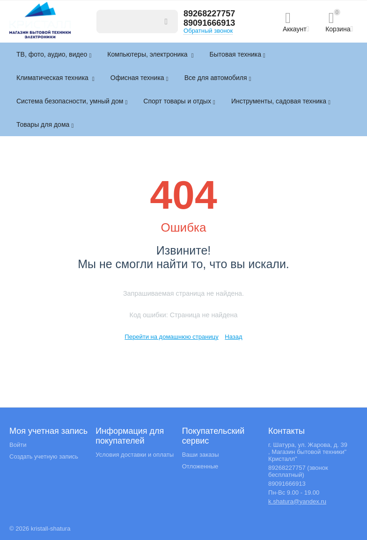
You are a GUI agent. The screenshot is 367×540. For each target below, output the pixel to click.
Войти (17, 444)
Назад (233, 336)
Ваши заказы (200, 454)
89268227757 (209, 13)
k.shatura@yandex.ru (297, 501)
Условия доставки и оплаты (134, 454)
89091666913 (209, 23)
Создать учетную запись (43, 456)
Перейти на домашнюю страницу (171, 336)
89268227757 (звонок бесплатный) (298, 471)
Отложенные (200, 466)
